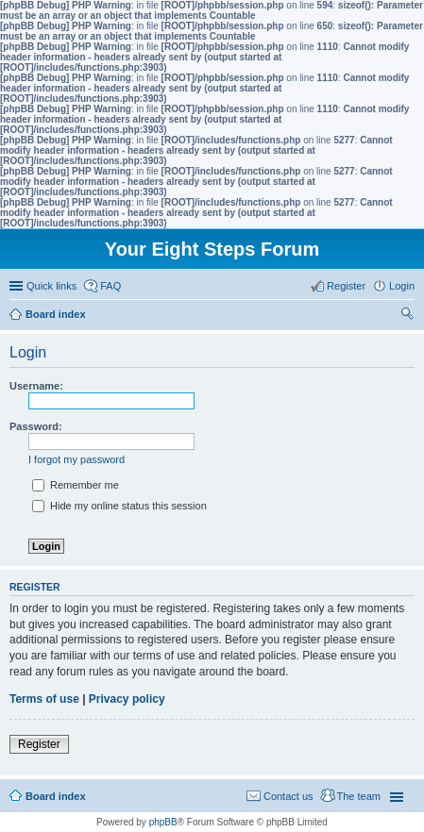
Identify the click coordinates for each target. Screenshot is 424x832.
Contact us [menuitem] (288, 796)
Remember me (75, 485)
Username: (36, 385)
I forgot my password (76, 459)
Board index (55, 796)
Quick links (51, 285)
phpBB (163, 822)
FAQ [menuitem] (110, 285)
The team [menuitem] (359, 796)
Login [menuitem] (402, 285)
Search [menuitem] (407, 316)
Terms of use (44, 699)
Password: (35, 426)
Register (39, 744)
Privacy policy (127, 699)
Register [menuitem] (346, 285)
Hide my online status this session (119, 505)
